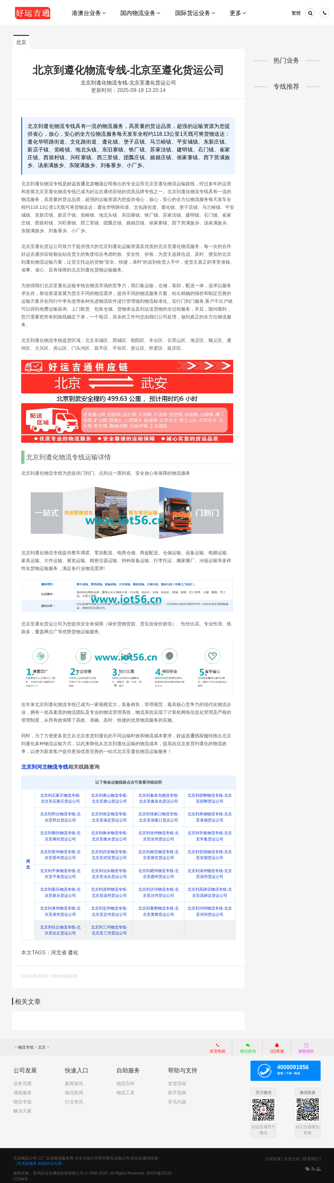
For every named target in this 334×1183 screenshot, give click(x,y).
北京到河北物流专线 (46, 765)
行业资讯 (74, 1098)
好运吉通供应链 (194, 733)
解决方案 (22, 1108)
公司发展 (273, 1156)
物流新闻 (74, 1089)
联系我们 (311, 1156)
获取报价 (306, 1045)
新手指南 (177, 1089)
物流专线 (26, 1044)
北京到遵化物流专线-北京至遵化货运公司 (128, 70)
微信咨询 (245, 1045)
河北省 (60, 950)
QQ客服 (277, 1045)
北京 (21, 42)
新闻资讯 (74, 1080)
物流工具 (125, 1089)
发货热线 (217, 1045)
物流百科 (125, 1080)
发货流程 (177, 1080)
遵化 (74, 950)
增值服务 (22, 1089)
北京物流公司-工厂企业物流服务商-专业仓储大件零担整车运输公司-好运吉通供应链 (85, 1155)
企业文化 (292, 1156)
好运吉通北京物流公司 (91, 183)
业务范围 (22, 1080)
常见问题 (177, 1098)
